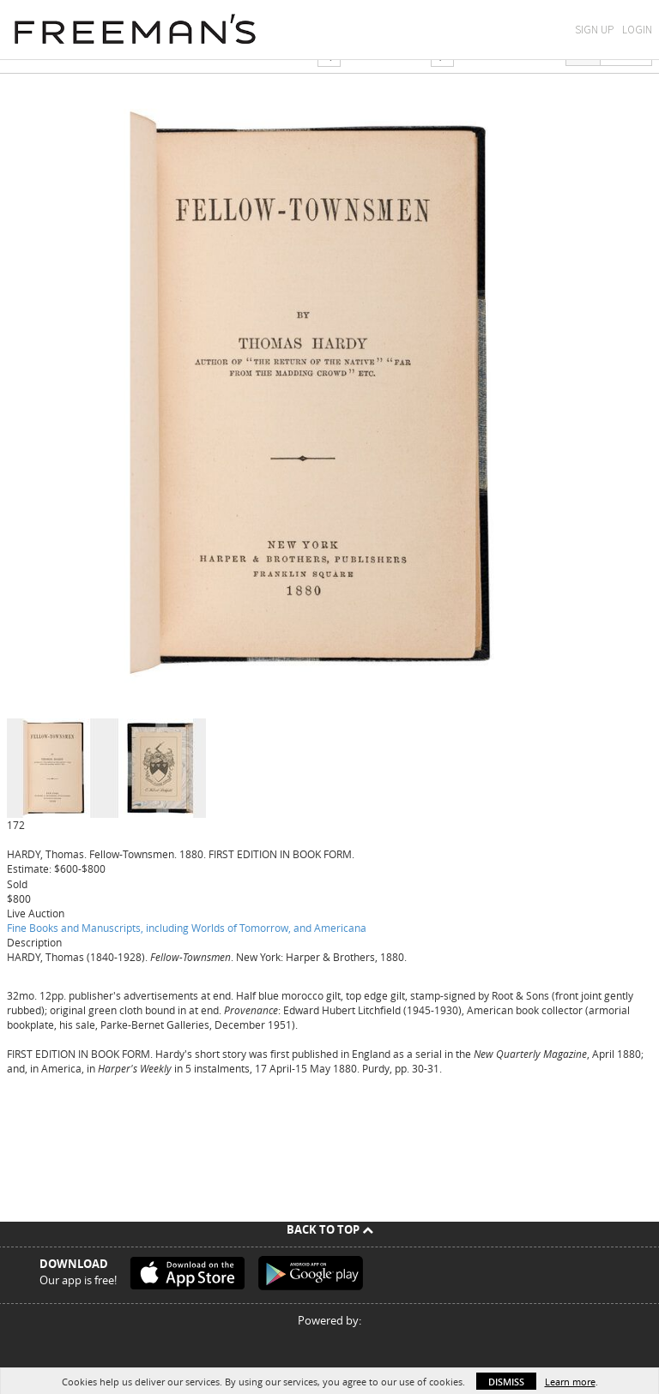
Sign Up (594, 29)
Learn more (570, 1381)
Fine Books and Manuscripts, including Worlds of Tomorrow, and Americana (186, 927)
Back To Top (330, 1229)
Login (637, 29)
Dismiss (506, 1381)
